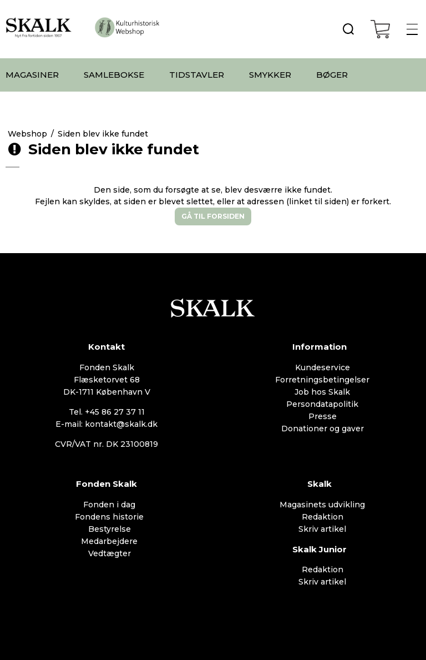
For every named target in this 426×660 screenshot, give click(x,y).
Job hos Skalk (322, 392)
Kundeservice (322, 367)
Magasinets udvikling (322, 505)
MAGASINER (32, 74)
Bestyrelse (109, 529)
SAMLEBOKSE (114, 74)
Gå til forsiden (213, 216)
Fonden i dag (109, 505)
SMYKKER (270, 74)
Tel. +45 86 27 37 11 (107, 412)
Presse (322, 416)
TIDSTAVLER (196, 74)
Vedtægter (109, 553)
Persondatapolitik (322, 404)
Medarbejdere (109, 541)
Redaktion (322, 517)
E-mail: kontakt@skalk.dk (106, 424)
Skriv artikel (322, 529)
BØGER (332, 74)
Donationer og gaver (322, 429)
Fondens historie (109, 517)
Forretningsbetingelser (322, 380)
